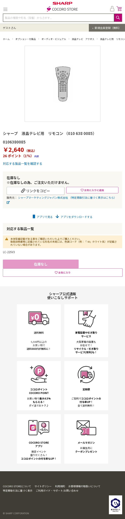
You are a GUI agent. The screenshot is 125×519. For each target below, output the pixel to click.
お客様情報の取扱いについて (84, 486)
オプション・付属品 (25, 39)
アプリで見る (43, 217)
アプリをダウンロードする (74, 217)
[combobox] (62, 18)
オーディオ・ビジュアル (54, 39)
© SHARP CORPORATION (16, 513)
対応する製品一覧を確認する (22, 163)
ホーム (6, 39)
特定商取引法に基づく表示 (17, 490)
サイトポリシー (43, 486)
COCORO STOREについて (17, 486)
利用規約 (60, 486)
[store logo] (62, 9)
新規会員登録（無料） (107, 28)
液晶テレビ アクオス (83, 39)
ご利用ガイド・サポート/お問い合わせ (57, 490)
